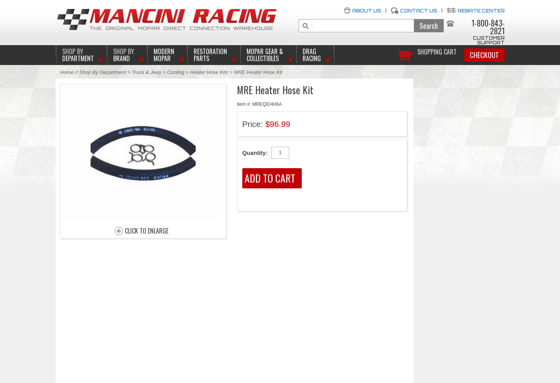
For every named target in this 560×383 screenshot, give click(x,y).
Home (67, 72)
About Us (366, 11)
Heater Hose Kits (209, 72)
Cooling (175, 72)
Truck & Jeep (146, 72)
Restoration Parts (210, 55)
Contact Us (418, 11)
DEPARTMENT (78, 55)
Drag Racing (312, 55)
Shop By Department (102, 72)
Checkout (484, 55)
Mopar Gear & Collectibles (265, 55)
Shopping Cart (437, 51)
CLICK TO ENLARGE (146, 231)
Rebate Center (481, 11)
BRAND (123, 55)
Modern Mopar (164, 55)
